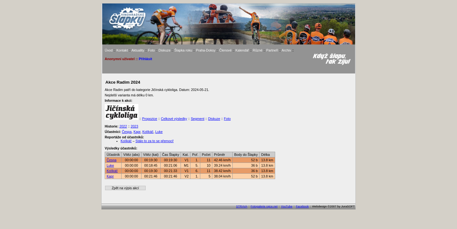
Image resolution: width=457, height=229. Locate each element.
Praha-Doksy (205, 50)
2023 (134, 126)
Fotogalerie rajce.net (264, 206)
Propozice (149, 119)
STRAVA (241, 206)
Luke (158, 132)
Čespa (127, 132)
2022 (123, 126)
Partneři (272, 50)
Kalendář (242, 50)
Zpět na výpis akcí (125, 188)
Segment (197, 119)
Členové (225, 50)
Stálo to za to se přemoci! (155, 141)
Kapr (137, 132)
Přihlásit (145, 59)
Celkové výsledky (174, 119)
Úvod (109, 50)
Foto (151, 50)
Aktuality (137, 50)
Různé (257, 50)
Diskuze (164, 50)
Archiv (286, 50)
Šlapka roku (183, 50)
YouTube (287, 206)
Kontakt (122, 50)
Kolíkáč (147, 132)
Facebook (302, 206)
